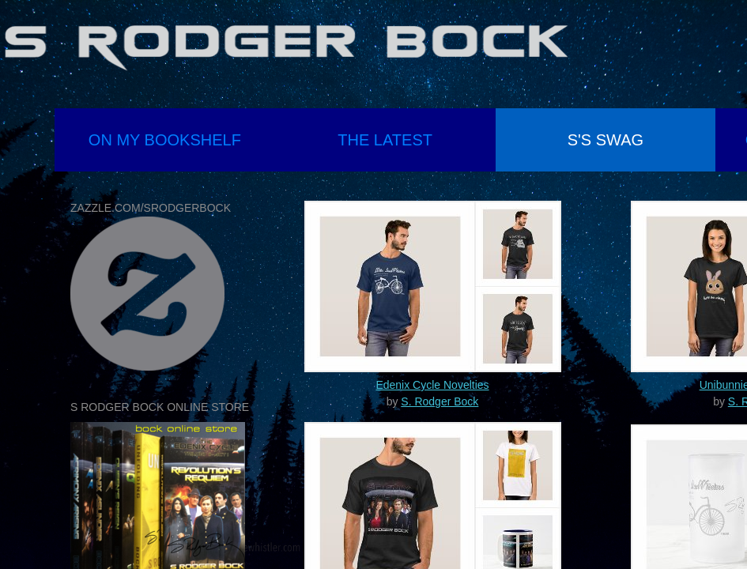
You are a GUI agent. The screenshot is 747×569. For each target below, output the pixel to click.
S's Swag (605, 140)
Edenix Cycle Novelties (432, 385)
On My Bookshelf (165, 140)
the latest (385, 140)
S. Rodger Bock (439, 401)
